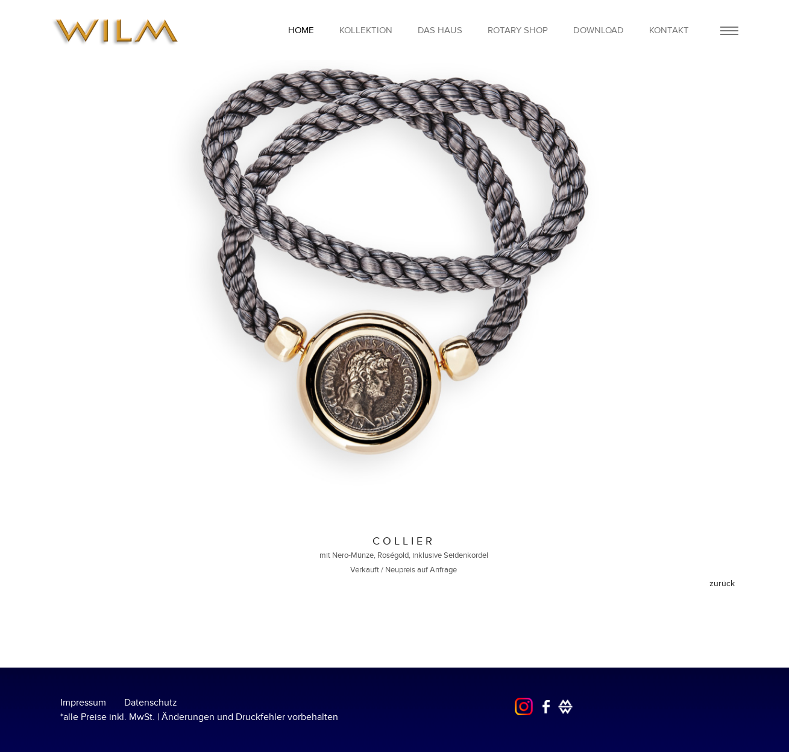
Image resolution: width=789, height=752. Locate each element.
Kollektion (365, 30)
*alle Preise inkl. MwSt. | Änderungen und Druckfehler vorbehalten (199, 717)
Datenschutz (150, 703)
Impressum (83, 703)
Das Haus (440, 30)
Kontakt (669, 30)
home (301, 30)
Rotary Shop (518, 30)
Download (598, 30)
